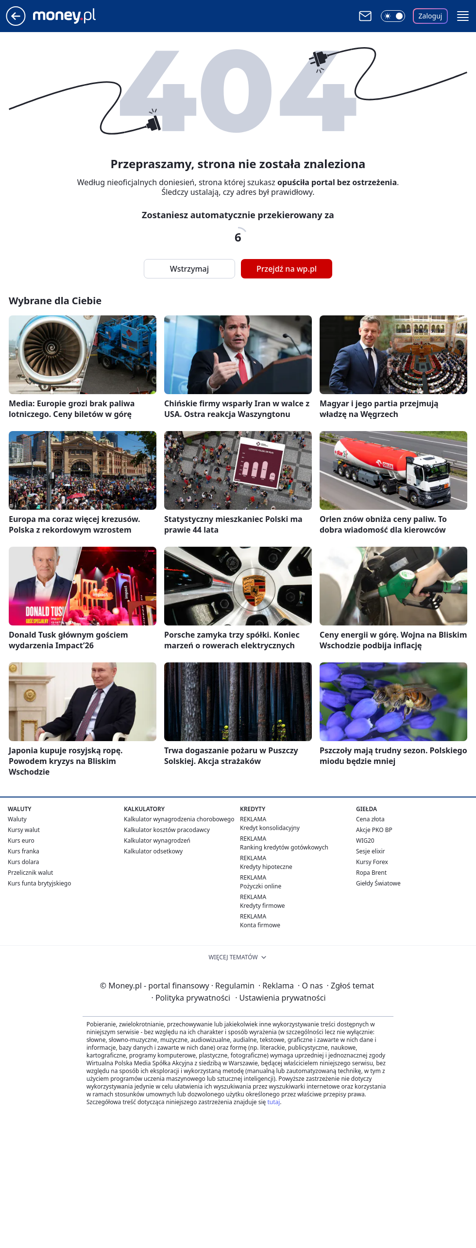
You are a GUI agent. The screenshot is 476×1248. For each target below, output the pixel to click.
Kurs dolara (23, 862)
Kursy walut (24, 830)
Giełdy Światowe (378, 883)
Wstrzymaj (189, 268)
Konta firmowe (260, 925)
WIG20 (365, 840)
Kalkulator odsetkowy (153, 851)
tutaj (273, 1102)
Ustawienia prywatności (280, 997)
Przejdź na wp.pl (286, 268)
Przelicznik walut (30, 872)
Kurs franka (23, 851)
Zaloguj (430, 15)
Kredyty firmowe (262, 905)
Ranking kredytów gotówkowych (284, 847)
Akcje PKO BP (374, 830)
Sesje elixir (370, 851)
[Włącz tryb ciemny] (393, 16)
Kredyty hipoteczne (266, 867)
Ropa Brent (371, 872)
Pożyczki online (260, 886)
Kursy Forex (372, 862)
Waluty (17, 819)
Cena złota (370, 819)
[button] (463, 16)
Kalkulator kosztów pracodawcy (167, 830)
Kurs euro (21, 840)
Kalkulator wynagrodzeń (157, 840)
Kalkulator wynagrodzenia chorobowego (179, 819)
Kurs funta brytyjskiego (39, 883)
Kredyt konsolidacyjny (270, 828)
